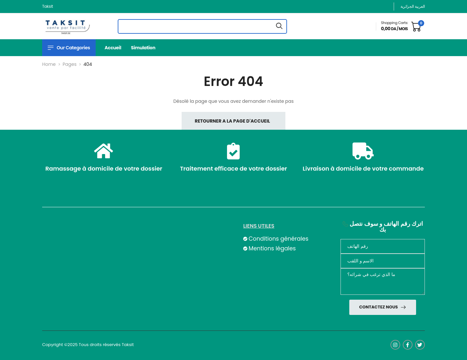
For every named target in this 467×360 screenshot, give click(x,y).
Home (49, 64)
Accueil (113, 47)
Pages (70, 64)
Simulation (143, 47)
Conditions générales (278, 239)
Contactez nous (379, 307)
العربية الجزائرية (413, 6)
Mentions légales (272, 248)
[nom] (383, 261)
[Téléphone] (383, 246)
